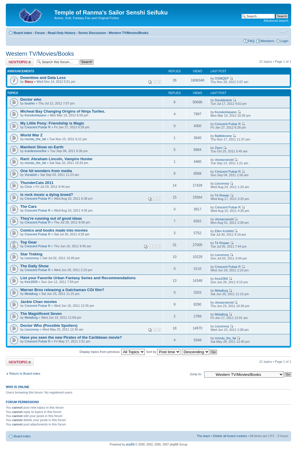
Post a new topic (20, 62)
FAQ (251, 41)
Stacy (29, 81)
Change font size (284, 31)
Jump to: (196, 374)
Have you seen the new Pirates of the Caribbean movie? (71, 337)
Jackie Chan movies (38, 302)
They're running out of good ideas (51, 218)
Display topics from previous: (112, 351)
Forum (40, 33)
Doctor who (30, 99)
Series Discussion (92, 33)
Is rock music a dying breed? (46, 194)
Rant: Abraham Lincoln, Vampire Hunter (56, 159)
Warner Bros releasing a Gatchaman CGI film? (62, 290)
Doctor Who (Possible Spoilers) (48, 325)
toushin (30, 103)
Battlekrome (223, 136)
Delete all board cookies (230, 436)
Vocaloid (31, 174)
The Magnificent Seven (41, 313)
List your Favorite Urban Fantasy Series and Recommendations (78, 278)
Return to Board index (24, 373)
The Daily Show (34, 266)
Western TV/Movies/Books (128, 33)
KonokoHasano (35, 115)
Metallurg (31, 293)
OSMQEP (222, 78)
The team (203, 436)
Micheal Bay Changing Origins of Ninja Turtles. (62, 111)
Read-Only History (61, 33)
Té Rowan (222, 195)
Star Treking (31, 254)
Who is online (17, 387)
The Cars (28, 206)
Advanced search (276, 20)
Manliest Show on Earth (42, 147)
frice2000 (31, 282)
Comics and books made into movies (54, 230)
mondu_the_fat (35, 139)
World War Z (31, 135)
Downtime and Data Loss (43, 77)
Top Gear (28, 242)
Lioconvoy (222, 183)
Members (267, 41)
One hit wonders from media (46, 171)
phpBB (130, 444)
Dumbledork (223, 100)
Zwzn (218, 147)
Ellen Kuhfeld (224, 231)
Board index (23, 33)
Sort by (163, 351)
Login (284, 41)
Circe (28, 186)
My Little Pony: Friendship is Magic (52, 123)
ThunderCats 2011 (36, 183)
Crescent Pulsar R (37, 127)
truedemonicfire (36, 151)
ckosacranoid (224, 159)
